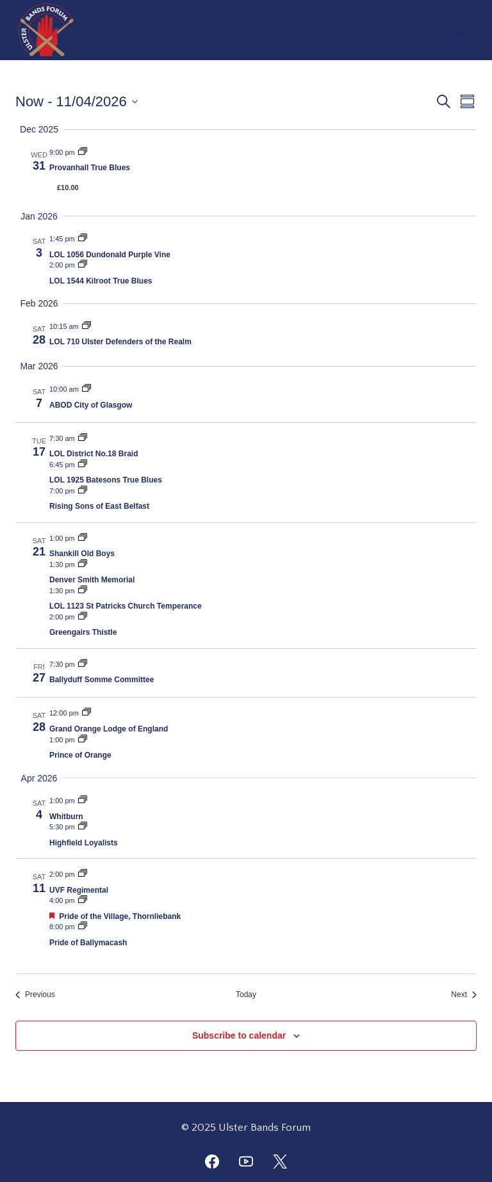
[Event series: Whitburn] (82, 800)
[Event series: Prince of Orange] (82, 740)
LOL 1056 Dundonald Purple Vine (109, 254)
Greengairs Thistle (83, 632)
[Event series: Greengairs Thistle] (82, 617)
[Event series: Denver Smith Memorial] (82, 564)
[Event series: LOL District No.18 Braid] (82, 438)
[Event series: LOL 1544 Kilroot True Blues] (82, 265)
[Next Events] (464, 994)
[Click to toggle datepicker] (76, 101)
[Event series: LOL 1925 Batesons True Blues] (82, 464)
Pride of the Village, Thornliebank (120, 916)
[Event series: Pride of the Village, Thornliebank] (82, 900)
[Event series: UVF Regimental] (82, 874)
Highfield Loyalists (83, 842)
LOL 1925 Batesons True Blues (105, 479)
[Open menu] (462, 30)
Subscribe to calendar (239, 1035)
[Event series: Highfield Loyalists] (82, 827)
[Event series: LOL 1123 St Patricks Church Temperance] (82, 591)
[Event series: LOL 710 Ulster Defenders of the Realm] (86, 326)
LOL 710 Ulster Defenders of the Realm (120, 341)
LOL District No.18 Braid (93, 453)
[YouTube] (246, 1161)
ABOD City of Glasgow (90, 405)
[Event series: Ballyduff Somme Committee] (82, 664)
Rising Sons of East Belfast (99, 506)
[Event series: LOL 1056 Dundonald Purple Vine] (82, 239)
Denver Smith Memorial (92, 579)
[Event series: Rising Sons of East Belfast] (82, 491)
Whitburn (66, 816)
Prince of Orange (80, 755)
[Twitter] (280, 1161)
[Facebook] (212, 1161)
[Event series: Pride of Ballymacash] (82, 926)
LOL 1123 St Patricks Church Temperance (125, 606)
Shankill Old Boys (82, 553)
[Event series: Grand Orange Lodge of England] (86, 713)
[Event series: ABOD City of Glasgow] (86, 389)
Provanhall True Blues (89, 167)
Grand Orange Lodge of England (108, 728)
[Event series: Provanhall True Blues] (82, 152)
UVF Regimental (78, 890)
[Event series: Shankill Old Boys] (82, 538)
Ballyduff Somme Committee (101, 679)
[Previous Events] (35, 994)
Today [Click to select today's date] (246, 994)
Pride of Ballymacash (88, 942)
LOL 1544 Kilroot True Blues (100, 280)
